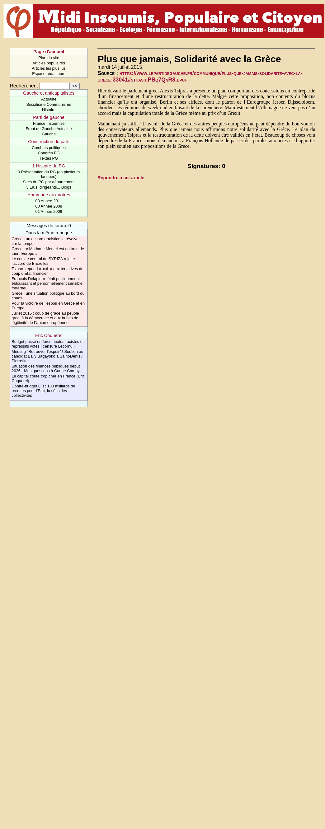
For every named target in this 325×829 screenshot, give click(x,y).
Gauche (49, 134)
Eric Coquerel (48, 335)
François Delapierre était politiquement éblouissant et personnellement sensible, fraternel (47, 283)
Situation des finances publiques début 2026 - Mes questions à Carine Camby (46, 368)
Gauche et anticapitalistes (48, 93)
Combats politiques (49, 147)
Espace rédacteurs (48, 73)
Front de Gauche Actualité (49, 128)
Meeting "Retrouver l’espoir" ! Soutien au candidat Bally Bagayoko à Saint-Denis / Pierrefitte (47, 356)
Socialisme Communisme (48, 104)
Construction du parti (48, 141)
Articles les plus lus (49, 68)
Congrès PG (48, 153)
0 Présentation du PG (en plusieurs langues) (49, 174)
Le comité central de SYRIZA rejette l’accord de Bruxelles (43, 261)
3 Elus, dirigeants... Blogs (48, 187)
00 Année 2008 (48, 206)
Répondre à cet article (120, 177)
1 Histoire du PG (48, 165)
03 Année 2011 (48, 201)
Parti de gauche (48, 117)
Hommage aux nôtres (48, 194)
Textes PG (49, 158)
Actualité (48, 99)
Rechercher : (24, 85)
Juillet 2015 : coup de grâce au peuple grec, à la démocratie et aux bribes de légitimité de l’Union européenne (45, 318)
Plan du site (48, 57)
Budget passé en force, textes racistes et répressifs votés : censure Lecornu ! (47, 344)
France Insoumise (49, 123)
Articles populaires (48, 63)
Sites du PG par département (49, 182)
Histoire (48, 109)
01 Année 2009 (48, 211)
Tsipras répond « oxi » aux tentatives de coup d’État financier (47, 271)
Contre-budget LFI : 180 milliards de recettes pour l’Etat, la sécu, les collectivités (43, 391)
